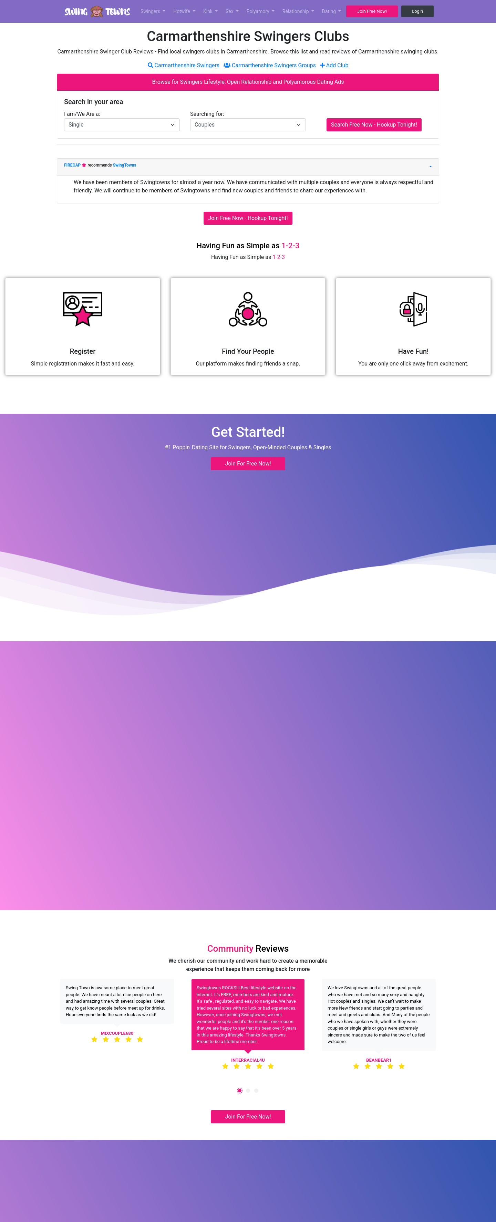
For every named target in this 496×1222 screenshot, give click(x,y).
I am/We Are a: (82, 114)
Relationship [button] (296, 11)
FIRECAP (73, 165)
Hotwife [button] (182, 11)
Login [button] (417, 11)
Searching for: (207, 114)
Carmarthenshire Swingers (184, 65)
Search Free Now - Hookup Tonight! (374, 124)
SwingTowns (124, 165)
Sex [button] (230, 11)
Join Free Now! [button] (372, 11)
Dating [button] (329, 11)
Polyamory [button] (259, 11)
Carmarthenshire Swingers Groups (270, 65)
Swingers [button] (151, 11)
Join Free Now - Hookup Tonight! (248, 218)
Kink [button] (208, 11)
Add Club (334, 65)
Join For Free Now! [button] (248, 463)
